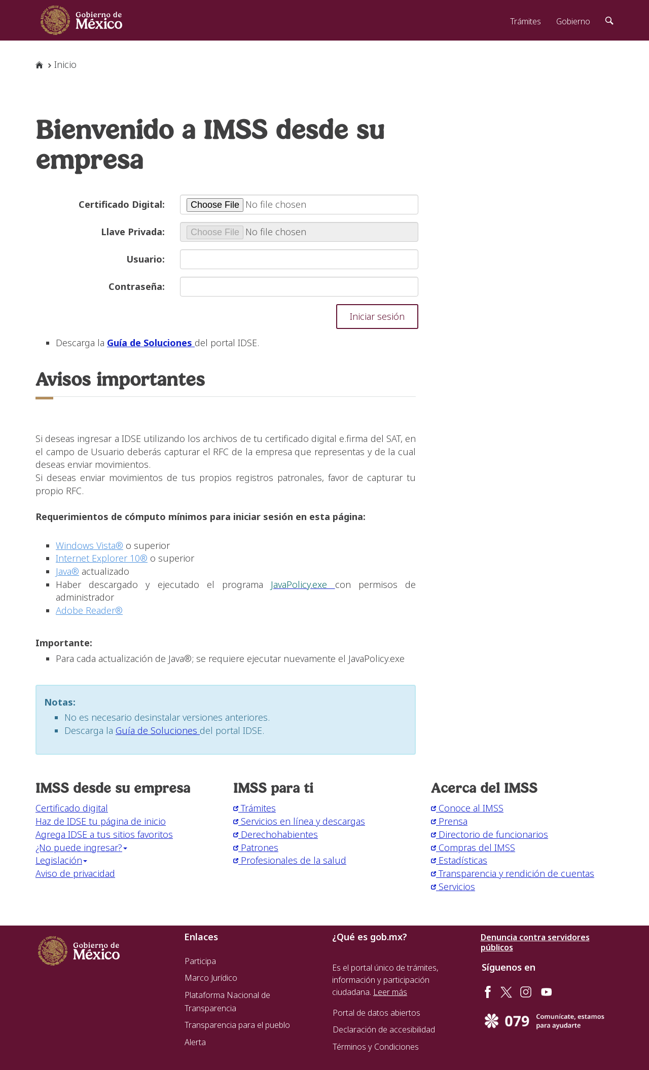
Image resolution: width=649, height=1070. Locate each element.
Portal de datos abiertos (376, 1012)
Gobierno (573, 21)
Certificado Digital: (122, 204)
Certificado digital (71, 808)
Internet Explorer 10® (102, 558)
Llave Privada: (133, 232)
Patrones (255, 847)
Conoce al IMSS (467, 808)
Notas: (60, 702)
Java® (67, 571)
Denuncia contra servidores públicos (535, 942)
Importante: (63, 643)
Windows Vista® (89, 545)
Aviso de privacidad (75, 873)
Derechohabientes (275, 834)
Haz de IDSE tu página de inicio (100, 821)
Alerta (195, 1042)
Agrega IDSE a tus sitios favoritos (104, 834)
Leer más (390, 992)
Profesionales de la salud (289, 860)
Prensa (449, 821)
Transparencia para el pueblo (237, 1024)
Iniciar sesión (377, 316)
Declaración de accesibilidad (384, 1029)
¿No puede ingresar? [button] (81, 847)
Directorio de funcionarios (489, 834)
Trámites (525, 21)
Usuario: (145, 259)
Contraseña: (137, 286)
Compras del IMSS (473, 847)
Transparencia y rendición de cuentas (512, 873)
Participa (200, 961)
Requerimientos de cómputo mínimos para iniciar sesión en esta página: (200, 516)
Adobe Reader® (89, 610)
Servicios (453, 886)
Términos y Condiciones (376, 1046)
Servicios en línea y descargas (299, 821)
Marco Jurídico (211, 977)
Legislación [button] (61, 860)
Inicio (65, 64)
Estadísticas (459, 860)
